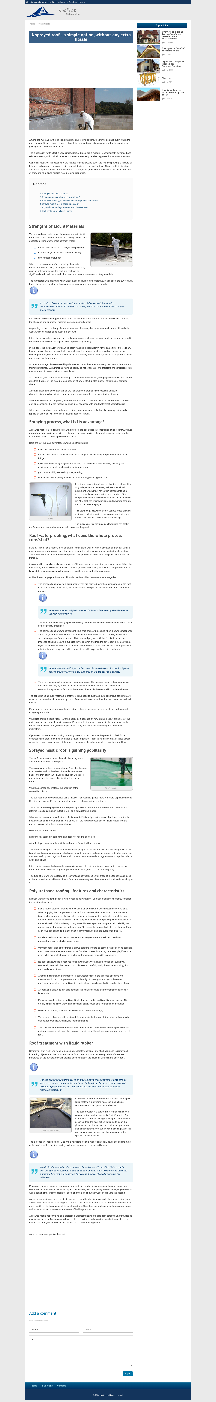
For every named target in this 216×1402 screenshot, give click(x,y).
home (34, 1386)
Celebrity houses (77, 2)
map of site (47, 1386)
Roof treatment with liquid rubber (56, 211)
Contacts (61, 1386)
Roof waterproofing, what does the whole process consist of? (69, 200)
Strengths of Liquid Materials (54, 193)
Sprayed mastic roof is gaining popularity (59, 204)
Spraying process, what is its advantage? (60, 197)
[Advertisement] (81, 64)
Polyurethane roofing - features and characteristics (64, 207)
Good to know (58, 2)
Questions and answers (37, 2)
